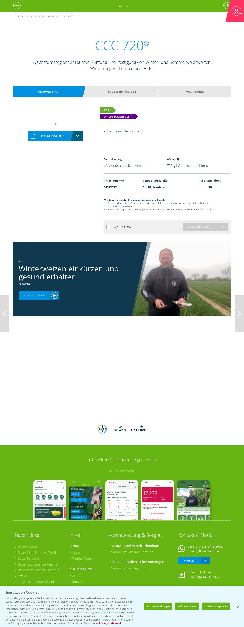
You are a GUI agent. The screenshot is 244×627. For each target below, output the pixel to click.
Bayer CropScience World (37, 552)
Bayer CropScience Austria (37, 564)
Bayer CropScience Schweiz (38, 570)
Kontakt (189, 560)
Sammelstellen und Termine (132, 552)
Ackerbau (79, 575)
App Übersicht (123, 471)
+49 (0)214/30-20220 (206, 577)
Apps (76, 552)
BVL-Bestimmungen (122, 91)
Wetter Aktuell (82, 558)
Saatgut (78, 581)
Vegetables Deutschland (36, 581)
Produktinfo (48, 91)
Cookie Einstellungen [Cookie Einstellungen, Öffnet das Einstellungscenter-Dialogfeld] (158, 606)
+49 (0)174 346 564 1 (206, 551)
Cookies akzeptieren (216, 606)
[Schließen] (238, 607)
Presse (23, 576)
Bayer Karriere (28, 558)
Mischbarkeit (196, 91)
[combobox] (55, 136)
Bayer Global (27, 547)
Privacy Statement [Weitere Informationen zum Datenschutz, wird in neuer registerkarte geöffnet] (110, 623)
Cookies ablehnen (187, 606)
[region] (122, 606)
